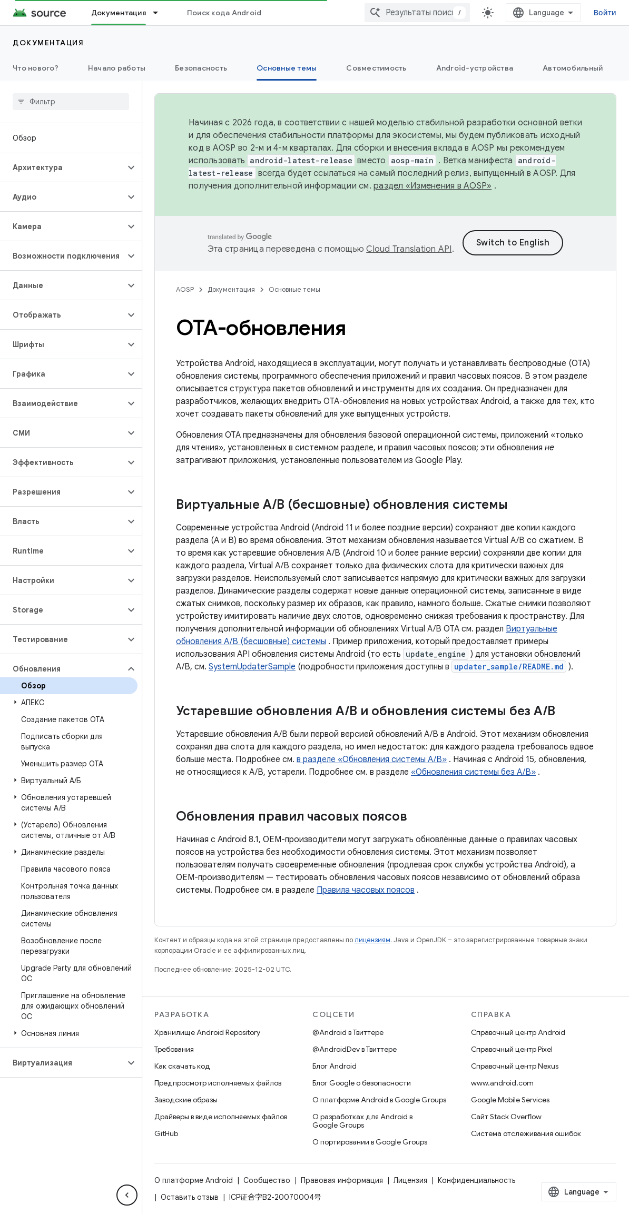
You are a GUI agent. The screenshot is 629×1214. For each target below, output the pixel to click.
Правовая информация (342, 1180)
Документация (48, 42)
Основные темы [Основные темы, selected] (287, 68)
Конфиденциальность (476, 1180)
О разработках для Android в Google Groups (362, 1121)
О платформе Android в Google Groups (379, 1099)
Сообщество (266, 1180)
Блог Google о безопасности (361, 1083)
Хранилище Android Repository (207, 1032)
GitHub (166, 1133)
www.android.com (502, 1083)
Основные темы (294, 289)
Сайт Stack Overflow (506, 1116)
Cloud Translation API (459, 249)
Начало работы (116, 68)
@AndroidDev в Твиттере (354, 1049)
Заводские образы (186, 1099)
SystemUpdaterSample (252, 667)
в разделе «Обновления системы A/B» (372, 759)
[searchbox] (71, 101)
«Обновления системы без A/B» (473, 772)
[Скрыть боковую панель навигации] (126, 1195)
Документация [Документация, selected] (118, 12)
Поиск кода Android (224, 12)
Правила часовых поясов (366, 890)
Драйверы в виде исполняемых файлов (220, 1116)
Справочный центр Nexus (514, 1066)
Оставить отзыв (555, 1180)
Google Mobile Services (510, 1099)
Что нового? (35, 68)
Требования (174, 1049)
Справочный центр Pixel (512, 1049)
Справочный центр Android (518, 1032)
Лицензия (410, 1180)
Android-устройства (475, 68)
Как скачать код (182, 1066)
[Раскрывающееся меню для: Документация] (160, 12)
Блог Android (334, 1066)
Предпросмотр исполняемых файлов (217, 1083)
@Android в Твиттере (348, 1032)
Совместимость (376, 68)
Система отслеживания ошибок (526, 1133)
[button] (62, 167)
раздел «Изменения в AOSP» (433, 186)
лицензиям (372, 939)
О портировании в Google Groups (369, 1142)
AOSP (185, 289)
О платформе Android (193, 1180)
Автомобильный (573, 68)
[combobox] (523, 12)
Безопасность (201, 68)
